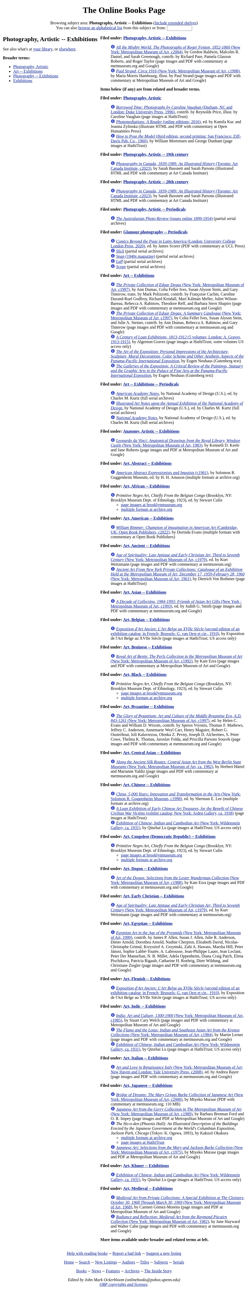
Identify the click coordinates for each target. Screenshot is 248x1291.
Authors (128, 1262)
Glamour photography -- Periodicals (155, 232)
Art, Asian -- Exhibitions (144, 592)
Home (69, 1262)
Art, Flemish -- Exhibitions (146, 979)
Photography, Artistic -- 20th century (155, 182)
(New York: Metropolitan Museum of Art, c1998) (177, 71)
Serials (178, 1262)
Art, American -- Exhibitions (148, 518)
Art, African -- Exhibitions (146, 486)
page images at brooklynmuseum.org (151, 505)
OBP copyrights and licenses (123, 1284)
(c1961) (162, 472)
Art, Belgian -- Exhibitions (146, 619)
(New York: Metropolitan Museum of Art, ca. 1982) (176, 764)
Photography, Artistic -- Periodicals (154, 209)
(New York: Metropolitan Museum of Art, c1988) (175, 880)
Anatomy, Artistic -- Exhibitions (151, 431)
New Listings (106, 1262)
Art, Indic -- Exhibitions (144, 1006)
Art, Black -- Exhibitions (144, 674)
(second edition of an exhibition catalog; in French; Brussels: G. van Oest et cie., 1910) (175, 631)
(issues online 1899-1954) (164, 218)
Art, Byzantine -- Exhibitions (148, 706)
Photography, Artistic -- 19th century (155, 154)
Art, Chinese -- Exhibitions (146, 785)
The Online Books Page (124, 10)
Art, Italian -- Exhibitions (145, 1058)
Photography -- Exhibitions (35, 76)
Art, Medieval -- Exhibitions (148, 1188)
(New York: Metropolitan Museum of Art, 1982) (169, 1219)
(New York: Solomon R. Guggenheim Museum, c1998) (175, 796)
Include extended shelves (175, 23)
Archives (132, 1271)
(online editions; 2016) (158, 122)
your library (43, 49)
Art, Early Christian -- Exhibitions (153, 896)
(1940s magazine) (135, 256)
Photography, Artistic (30, 66)
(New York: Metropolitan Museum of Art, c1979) (175, 557)
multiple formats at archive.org (146, 509)
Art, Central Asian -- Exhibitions (152, 752)
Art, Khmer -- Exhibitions (146, 1165)
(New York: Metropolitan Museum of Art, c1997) (176, 718)
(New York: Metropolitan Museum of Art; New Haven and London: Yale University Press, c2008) (177, 1069)
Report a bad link (126, 1253)
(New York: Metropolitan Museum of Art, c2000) (177, 1097)
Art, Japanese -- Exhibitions (147, 1085)
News (96, 1271)
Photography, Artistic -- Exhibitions (154, 38)
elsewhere (67, 49)
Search (84, 1262)
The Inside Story (158, 1271)
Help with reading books (87, 1253)
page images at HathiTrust (142, 1142)
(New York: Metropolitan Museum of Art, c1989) (176, 1111)
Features (113, 1271)
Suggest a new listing (163, 1253)
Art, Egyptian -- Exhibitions (147, 923)
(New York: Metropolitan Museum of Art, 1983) (175, 442)
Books (81, 1271)
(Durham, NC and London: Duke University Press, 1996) (171, 109)
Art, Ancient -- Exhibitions (146, 545)
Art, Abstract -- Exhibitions (147, 463)
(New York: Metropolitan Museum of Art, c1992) (176, 658)
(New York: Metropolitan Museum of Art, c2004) (175, 49)
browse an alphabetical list (100, 28)
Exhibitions (22, 80)
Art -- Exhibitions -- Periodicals (151, 384)
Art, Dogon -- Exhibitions (145, 868)
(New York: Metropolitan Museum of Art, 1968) (177, 1202)
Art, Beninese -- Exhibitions (147, 647)
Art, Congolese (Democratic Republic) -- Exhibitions (169, 836)
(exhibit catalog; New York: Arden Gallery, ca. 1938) (177, 810)
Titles (144, 1262)
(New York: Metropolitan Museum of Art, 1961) (177, 574)
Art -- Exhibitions (28, 71)
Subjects (161, 1262)
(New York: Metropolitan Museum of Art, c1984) (175, 1032)
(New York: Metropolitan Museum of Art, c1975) (177, 1149)
